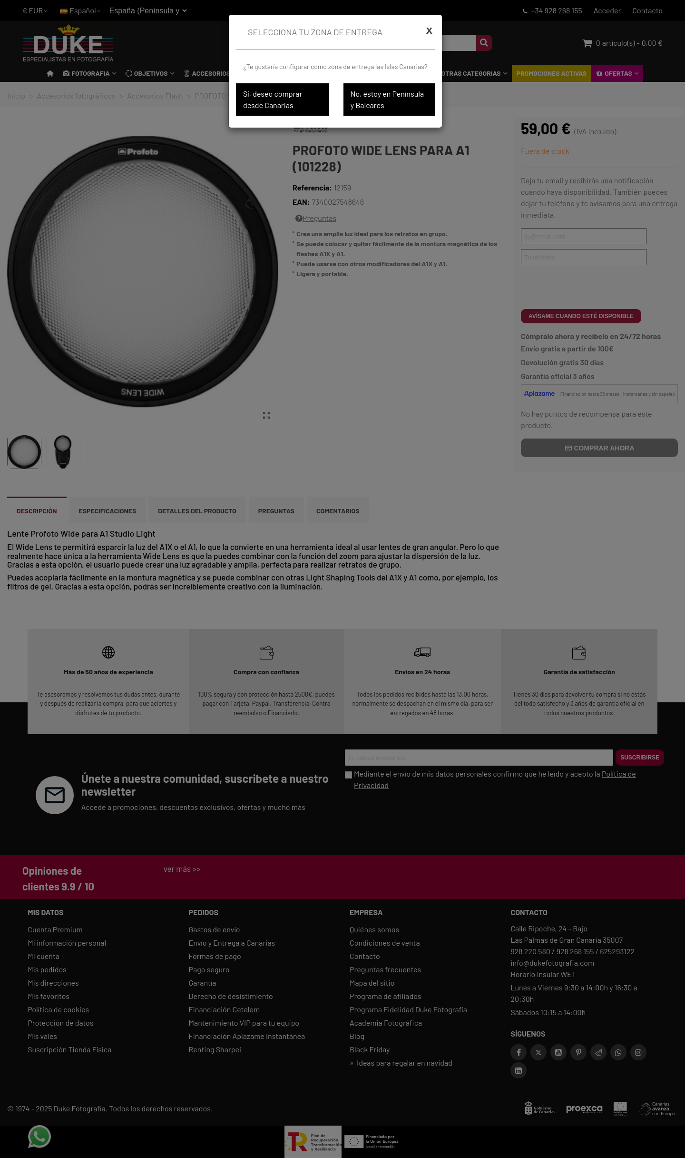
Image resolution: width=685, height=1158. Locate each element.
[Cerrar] (429, 30)
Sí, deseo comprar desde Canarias (272, 99)
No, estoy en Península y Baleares (387, 99)
